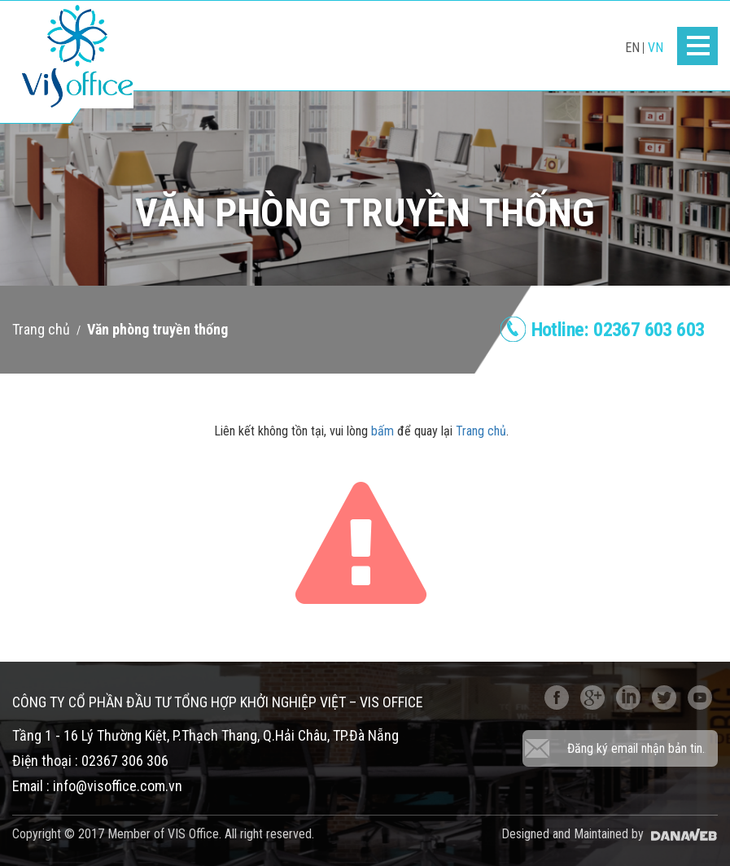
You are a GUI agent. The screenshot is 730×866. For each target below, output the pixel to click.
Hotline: (618, 329)
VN (655, 47)
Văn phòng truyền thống (157, 329)
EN (632, 47)
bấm (382, 431)
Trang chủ (41, 329)
